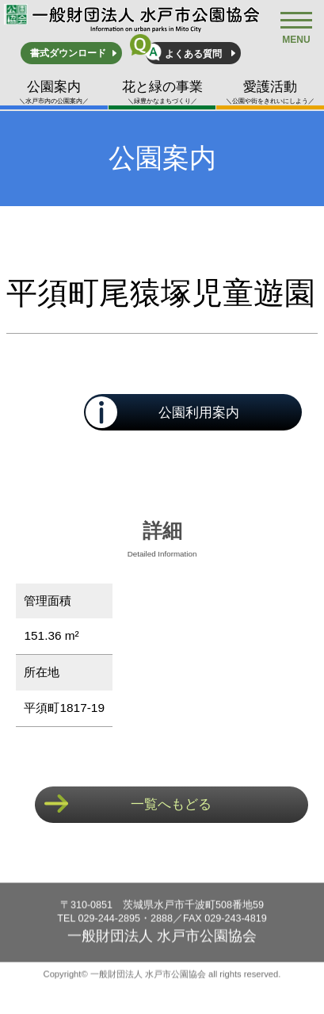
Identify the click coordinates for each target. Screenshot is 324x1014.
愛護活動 (270, 92)
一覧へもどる (171, 804)
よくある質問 (193, 53)
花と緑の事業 (162, 92)
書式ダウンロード (68, 53)
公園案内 (54, 92)
